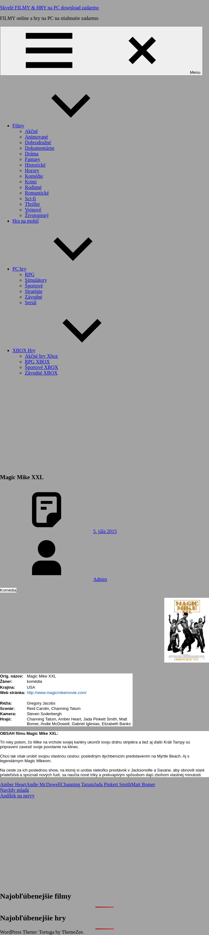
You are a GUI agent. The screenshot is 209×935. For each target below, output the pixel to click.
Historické (35, 165)
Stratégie (34, 291)
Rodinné (33, 187)
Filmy (64, 125)
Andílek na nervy (17, 795)
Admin (100, 579)
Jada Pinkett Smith (112, 784)
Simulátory (36, 280)
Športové (34, 285)
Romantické (37, 193)
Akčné (31, 131)
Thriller (32, 204)
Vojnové (33, 209)
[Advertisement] (104, 424)
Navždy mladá (14, 790)
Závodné (33, 297)
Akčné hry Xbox (41, 356)
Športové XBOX (41, 367)
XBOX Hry (70, 350)
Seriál (30, 302)
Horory (32, 170)
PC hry (66, 269)
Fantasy (32, 159)
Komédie (34, 176)
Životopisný (37, 215)
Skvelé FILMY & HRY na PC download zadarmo (49, 7)
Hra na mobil (25, 221)
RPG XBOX (37, 361)
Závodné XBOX (41, 372)
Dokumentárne (39, 148)
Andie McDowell (43, 784)
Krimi (31, 181)
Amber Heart (13, 784)
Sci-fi (30, 198)
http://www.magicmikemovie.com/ (56, 692)
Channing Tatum (77, 784)
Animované (36, 136)
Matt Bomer (143, 784)
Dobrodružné (38, 142)
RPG (29, 274)
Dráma (32, 153)
